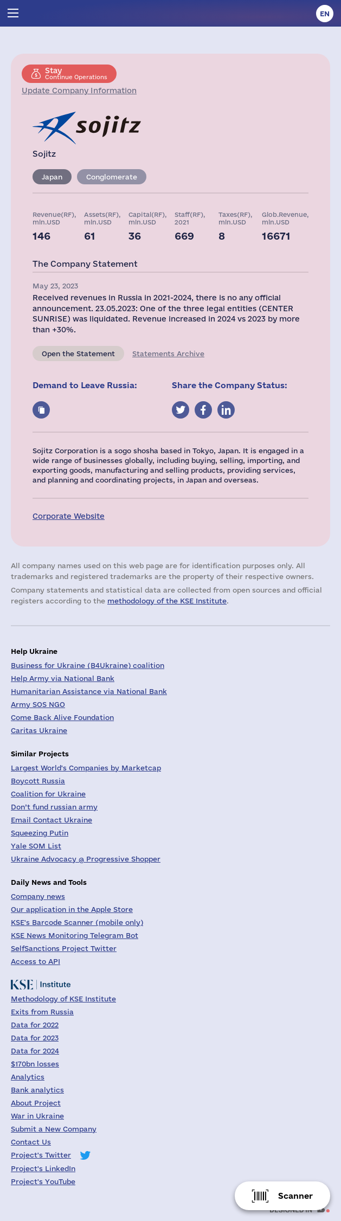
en (325, 13)
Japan (52, 177)
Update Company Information (79, 90)
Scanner (295, 1195)
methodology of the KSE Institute (167, 601)
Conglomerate (111, 177)
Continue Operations (76, 73)
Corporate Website (69, 516)
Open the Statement (78, 353)
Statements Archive (168, 353)
